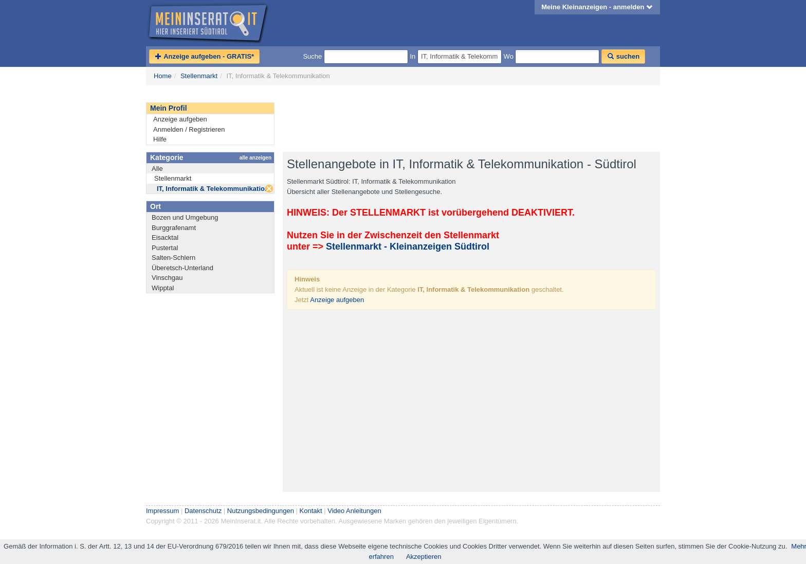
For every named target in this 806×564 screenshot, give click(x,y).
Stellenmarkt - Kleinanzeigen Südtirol (407, 246)
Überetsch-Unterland (182, 268)
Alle (157, 168)
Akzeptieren (424, 556)
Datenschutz (203, 511)
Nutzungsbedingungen (260, 511)
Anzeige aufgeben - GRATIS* (204, 56)
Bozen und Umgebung (185, 217)
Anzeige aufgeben (180, 119)
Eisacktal (165, 237)
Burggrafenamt (174, 228)
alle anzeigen (255, 158)
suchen (623, 56)
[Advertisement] (470, 119)
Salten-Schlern (173, 257)
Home (163, 76)
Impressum (162, 511)
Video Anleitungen (354, 511)
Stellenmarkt (198, 76)
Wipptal (163, 288)
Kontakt (311, 511)
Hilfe (160, 139)
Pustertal (165, 248)
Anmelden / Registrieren (189, 129)
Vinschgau (167, 277)
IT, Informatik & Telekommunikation (213, 188)
